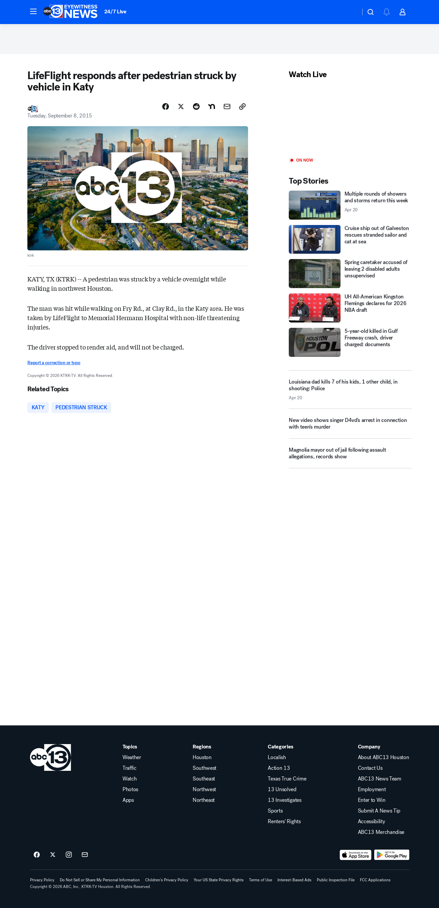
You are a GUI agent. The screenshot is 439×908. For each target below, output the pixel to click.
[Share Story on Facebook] (165, 106)
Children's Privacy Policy (166, 880)
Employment (372, 789)
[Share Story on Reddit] (196, 106)
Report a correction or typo (53, 363)
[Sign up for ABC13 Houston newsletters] (84, 855)
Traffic (130, 768)
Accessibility (371, 821)
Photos (130, 789)
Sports (275, 811)
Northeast (204, 800)
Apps (128, 800)
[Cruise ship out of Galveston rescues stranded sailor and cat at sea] (350, 239)
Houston (202, 757)
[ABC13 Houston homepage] (70, 12)
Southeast (204, 778)
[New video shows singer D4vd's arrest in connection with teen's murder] (350, 426)
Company (369, 746)
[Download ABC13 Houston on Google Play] (391, 855)
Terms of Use (260, 880)
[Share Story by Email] (227, 106)
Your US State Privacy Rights (219, 880)
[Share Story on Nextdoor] (211, 106)
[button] (33, 11)
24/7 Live (115, 11)
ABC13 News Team (379, 778)
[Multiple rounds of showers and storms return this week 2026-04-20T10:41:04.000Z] (350, 205)
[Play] (350, 118)
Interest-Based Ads (294, 880)
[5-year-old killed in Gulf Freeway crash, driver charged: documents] (350, 342)
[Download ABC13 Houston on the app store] (356, 855)
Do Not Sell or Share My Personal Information (100, 880)
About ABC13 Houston (383, 757)
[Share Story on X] (181, 106)
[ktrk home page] (50, 757)
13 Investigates (284, 800)
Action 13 (279, 768)
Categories (280, 746)
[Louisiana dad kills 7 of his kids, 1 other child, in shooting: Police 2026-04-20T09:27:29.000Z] (350, 390)
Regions (202, 746)
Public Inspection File (336, 880)
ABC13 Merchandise (381, 832)
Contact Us (370, 768)
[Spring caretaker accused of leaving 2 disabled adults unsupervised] (350, 273)
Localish (277, 757)
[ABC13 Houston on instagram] (68, 855)
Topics (130, 746)
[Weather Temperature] (350, 12)
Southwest (204, 768)
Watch (130, 778)
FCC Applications (375, 880)
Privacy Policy (42, 880)
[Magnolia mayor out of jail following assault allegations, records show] (350, 456)
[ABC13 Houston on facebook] (36, 855)
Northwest (204, 789)
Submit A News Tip (379, 811)
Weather (132, 757)
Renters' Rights (284, 821)
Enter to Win (372, 800)
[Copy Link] (242, 106)
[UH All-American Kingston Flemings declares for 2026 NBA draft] (350, 307)
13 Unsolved (282, 789)
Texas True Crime (287, 778)
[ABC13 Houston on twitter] (52, 855)
